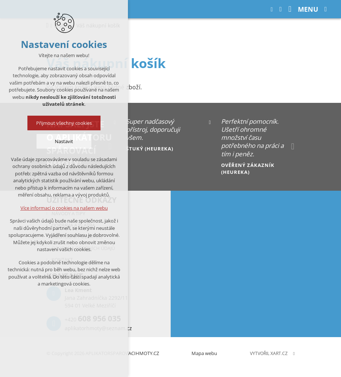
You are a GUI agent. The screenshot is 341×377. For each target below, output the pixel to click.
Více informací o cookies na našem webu (64, 208)
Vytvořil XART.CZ (269, 353)
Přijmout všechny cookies (64, 123)
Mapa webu (204, 353)
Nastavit (64, 141)
